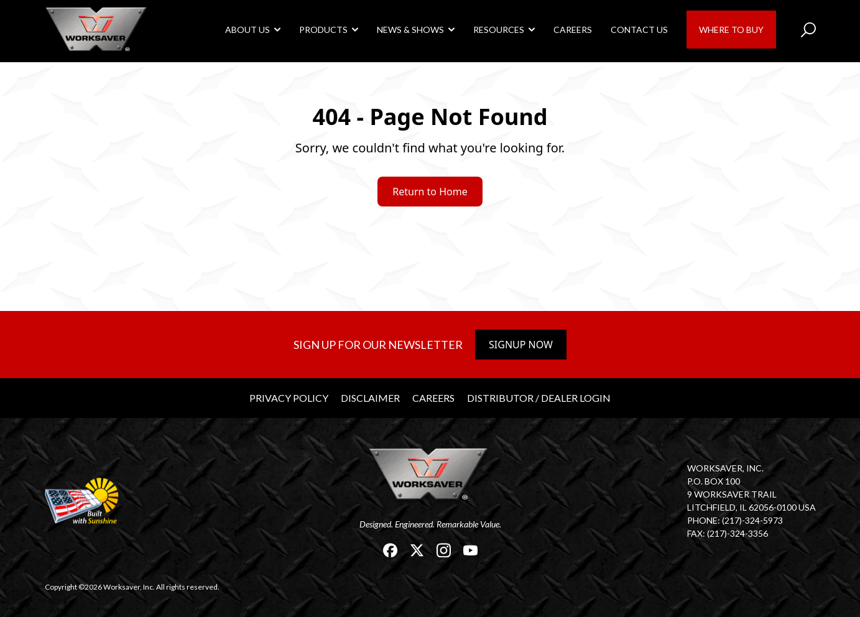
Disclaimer (370, 398)
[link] (97, 28)
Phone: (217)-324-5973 (735, 520)
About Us (247, 29)
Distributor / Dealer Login (539, 398)
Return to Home (429, 191)
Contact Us (639, 29)
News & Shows (410, 29)
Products (323, 29)
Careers (572, 29)
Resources (498, 29)
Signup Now (521, 344)
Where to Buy (731, 29)
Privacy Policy (288, 398)
